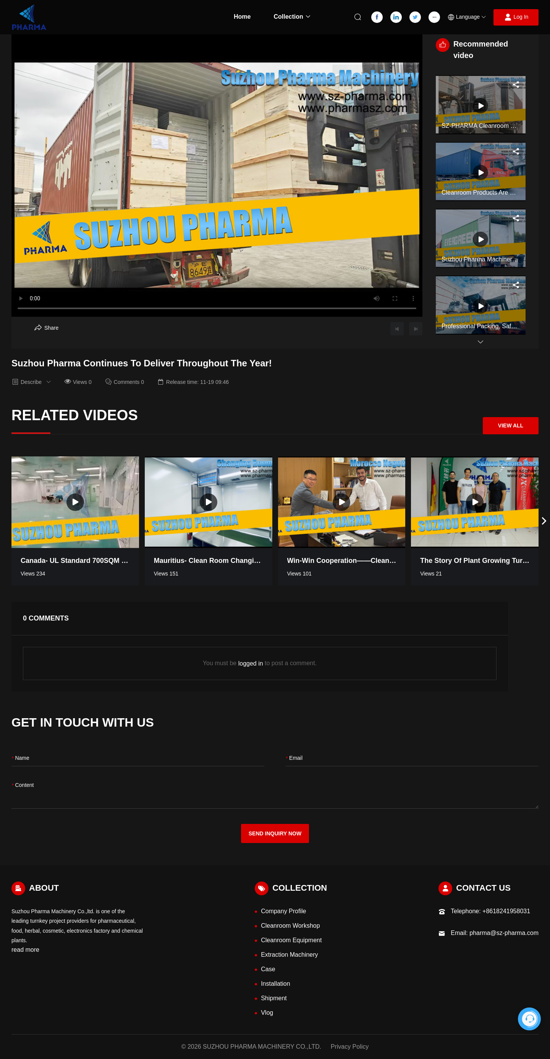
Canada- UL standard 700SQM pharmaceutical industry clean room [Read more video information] (75, 560)
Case (268, 969)
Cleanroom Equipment (291, 940)
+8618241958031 (506, 911)
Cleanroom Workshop (290, 925)
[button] (467, 17)
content (22, 786)
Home (242, 16)
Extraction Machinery (289, 954)
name (20, 758)
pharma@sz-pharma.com (504, 933)
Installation (275, 983)
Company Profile (283, 911)
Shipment (274, 998)
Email (294, 758)
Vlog (267, 1012)
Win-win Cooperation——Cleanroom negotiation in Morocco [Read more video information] (341, 560)
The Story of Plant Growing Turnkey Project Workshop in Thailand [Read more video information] (474, 560)
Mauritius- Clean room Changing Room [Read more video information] (208, 560)
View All (510, 425)
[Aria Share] (46, 328)
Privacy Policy (350, 1046)
